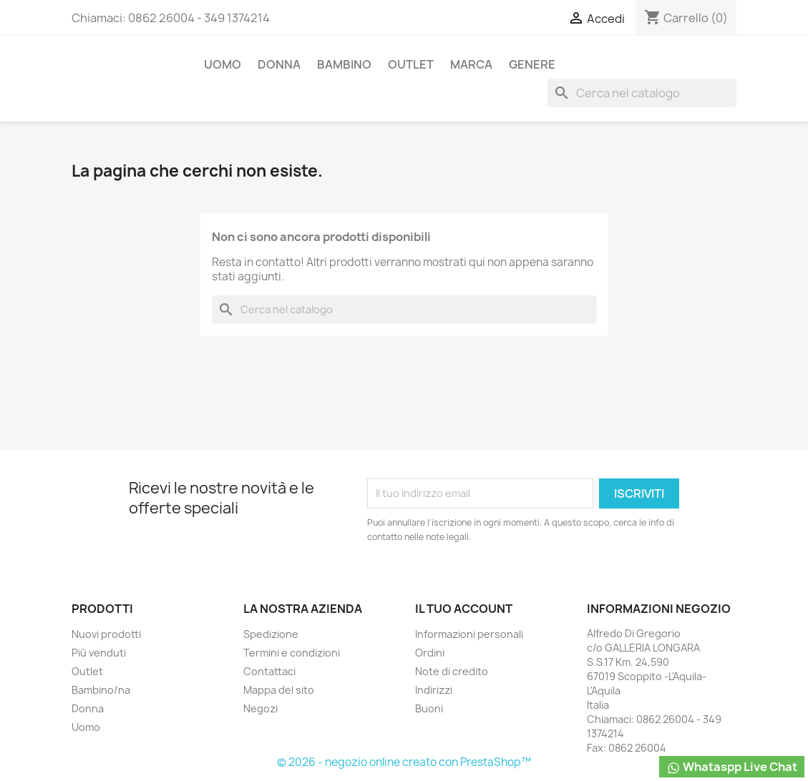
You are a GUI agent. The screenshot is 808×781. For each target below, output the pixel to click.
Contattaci (269, 671)
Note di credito (451, 671)
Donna (279, 64)
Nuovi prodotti (106, 634)
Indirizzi (433, 690)
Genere (532, 64)
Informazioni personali (469, 634)
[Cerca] (641, 93)
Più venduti (99, 652)
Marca (471, 64)
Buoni (429, 708)
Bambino (344, 64)
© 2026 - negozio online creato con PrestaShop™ (404, 762)
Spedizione (270, 634)
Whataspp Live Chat (731, 767)
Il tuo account (463, 609)
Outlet (411, 64)
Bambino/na (101, 690)
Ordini (429, 652)
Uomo (222, 64)
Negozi (260, 708)
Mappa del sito (278, 690)
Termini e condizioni (291, 652)
